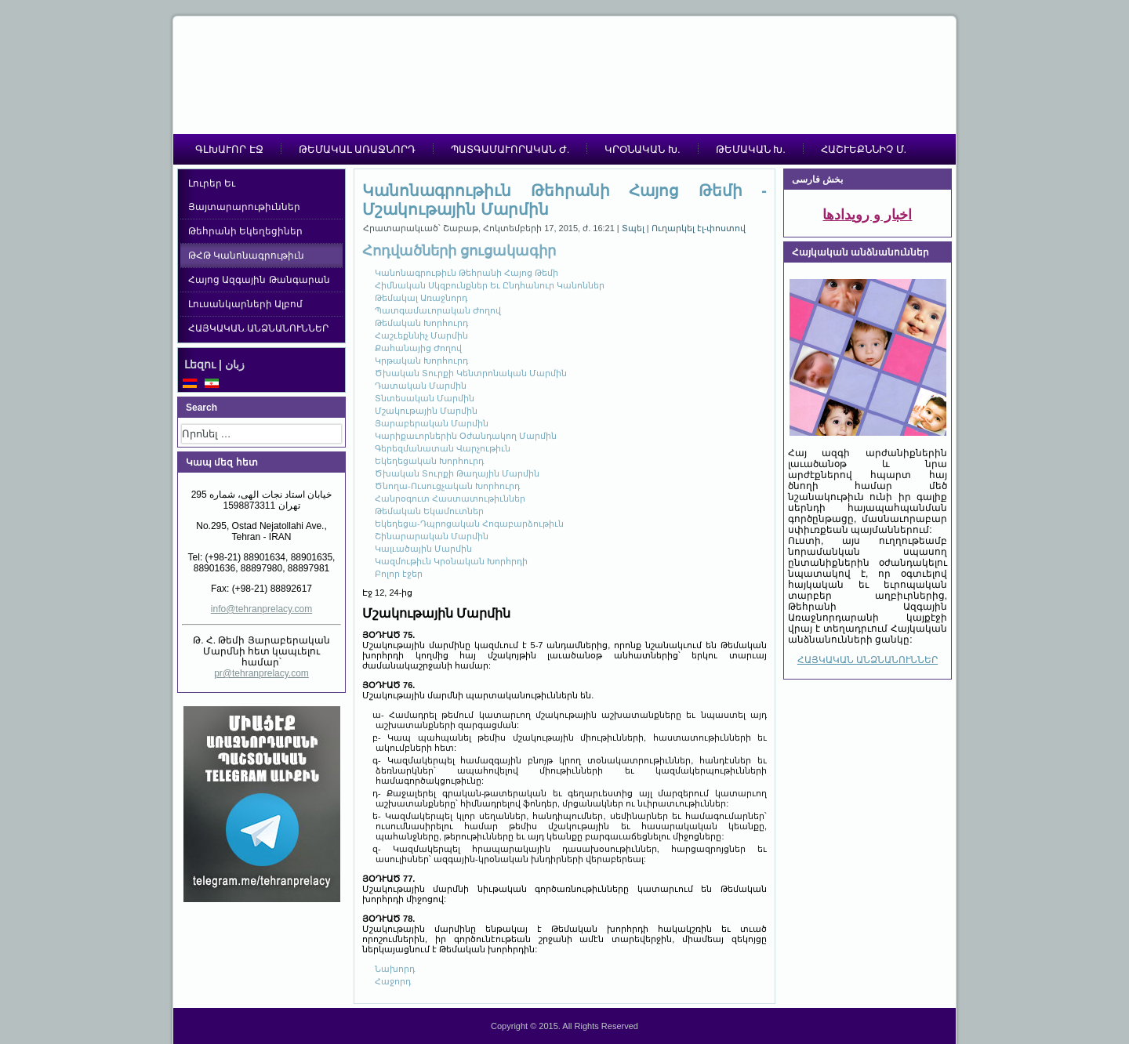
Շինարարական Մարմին (431, 536)
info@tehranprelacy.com (261, 609)
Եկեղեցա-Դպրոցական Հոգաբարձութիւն (469, 523)
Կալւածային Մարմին (423, 548)
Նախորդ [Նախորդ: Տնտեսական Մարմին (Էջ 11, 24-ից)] (395, 968)
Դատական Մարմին (420, 385)
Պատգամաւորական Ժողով (438, 310)
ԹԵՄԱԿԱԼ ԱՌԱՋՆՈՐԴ (357, 149)
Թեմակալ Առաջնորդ (421, 298)
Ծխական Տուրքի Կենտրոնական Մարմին (471, 373)
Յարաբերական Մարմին (431, 423)
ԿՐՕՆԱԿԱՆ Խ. (642, 149)
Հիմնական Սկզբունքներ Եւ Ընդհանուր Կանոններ (489, 285)
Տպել (634, 228)
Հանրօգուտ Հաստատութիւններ (450, 498)
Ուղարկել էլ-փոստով (699, 228)
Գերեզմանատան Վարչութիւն (442, 448)
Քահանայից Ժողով (418, 348)
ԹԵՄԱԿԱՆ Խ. (751, 149)
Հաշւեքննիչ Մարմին (421, 335)
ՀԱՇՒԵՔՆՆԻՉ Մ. (863, 149)
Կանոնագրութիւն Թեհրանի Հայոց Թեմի (466, 272)
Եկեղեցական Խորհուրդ (429, 461)
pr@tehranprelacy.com (261, 673)
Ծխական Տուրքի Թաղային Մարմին (457, 473)
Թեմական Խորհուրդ (421, 323)
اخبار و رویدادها (867, 215)
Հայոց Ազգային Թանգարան (259, 279)
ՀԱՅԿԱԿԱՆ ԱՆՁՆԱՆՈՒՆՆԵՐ (258, 328)
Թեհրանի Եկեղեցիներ (245, 231)
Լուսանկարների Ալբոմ (245, 304)
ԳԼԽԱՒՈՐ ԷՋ (229, 149)
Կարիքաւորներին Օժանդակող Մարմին (466, 435)
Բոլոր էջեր (399, 573)
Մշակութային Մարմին (426, 410)
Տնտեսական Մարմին (424, 398)
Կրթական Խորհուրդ (421, 360)
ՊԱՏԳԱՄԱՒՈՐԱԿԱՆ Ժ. (510, 149)
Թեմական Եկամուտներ (429, 511)
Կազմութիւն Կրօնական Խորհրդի (451, 561)
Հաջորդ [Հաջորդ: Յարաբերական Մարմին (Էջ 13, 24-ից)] (393, 981)
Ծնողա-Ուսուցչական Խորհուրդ (447, 486)
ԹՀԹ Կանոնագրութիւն (246, 255)
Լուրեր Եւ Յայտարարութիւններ (244, 195)
